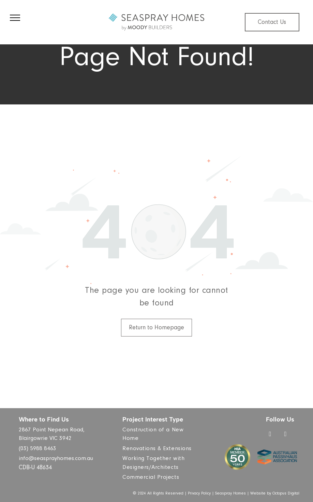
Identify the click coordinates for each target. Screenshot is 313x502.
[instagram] (285, 435)
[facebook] (270, 435)
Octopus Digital (285, 494)
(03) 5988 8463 (37, 449)
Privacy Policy (199, 494)
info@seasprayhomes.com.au (56, 459)
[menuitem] (159, 435)
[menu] (15, 18)
